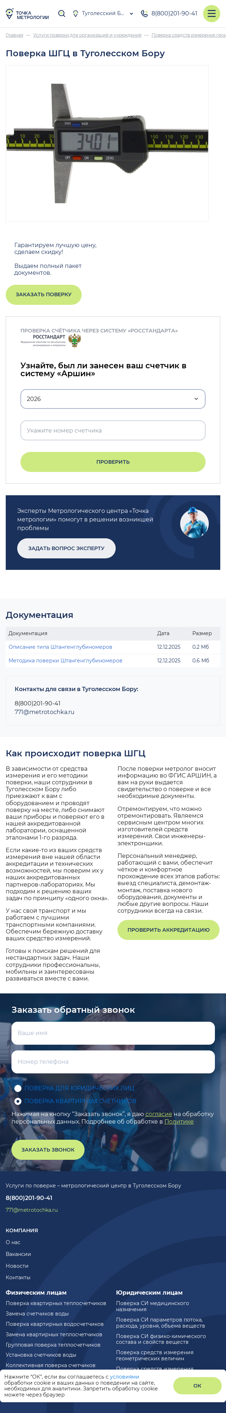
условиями (124, 1377)
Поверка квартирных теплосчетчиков (56, 1303)
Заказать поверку (44, 294)
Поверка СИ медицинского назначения (152, 1306)
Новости (17, 1266)
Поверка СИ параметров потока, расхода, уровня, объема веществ (160, 1323)
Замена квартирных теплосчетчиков (54, 1334)
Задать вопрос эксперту (66, 548)
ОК (197, 1386)
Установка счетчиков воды (41, 1355)
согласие (158, 1114)
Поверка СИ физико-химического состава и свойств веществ (161, 1339)
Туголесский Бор (100, 13)
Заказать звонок (47, 1150)
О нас (13, 1242)
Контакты (18, 1277)
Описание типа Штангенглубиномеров (60, 647)
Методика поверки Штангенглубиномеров (65, 660)
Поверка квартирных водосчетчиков (55, 1324)
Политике (179, 1121)
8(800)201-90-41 (168, 13)
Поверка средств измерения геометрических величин (154, 1355)
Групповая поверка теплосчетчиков (53, 1345)
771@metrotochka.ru (44, 712)
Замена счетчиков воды (37, 1313)
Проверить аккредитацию (169, 930)
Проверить (113, 462)
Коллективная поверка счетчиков (51, 1365)
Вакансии (18, 1254)
